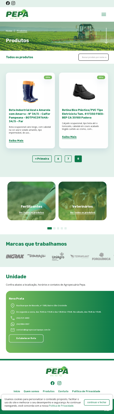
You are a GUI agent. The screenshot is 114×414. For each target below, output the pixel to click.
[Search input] (94, 57)
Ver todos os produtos (31, 212)
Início (17, 391)
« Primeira (42, 158)
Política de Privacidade (61, 405)
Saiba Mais (16, 140)
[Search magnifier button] (103, 57)
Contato (63, 391)
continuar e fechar (96, 402)
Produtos (22, 31)
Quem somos (31, 391)
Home (9, 31)
